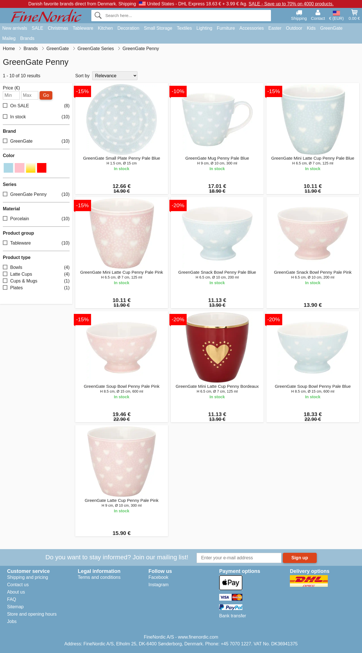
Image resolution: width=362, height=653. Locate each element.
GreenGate (331, 28)
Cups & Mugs (36, 281)
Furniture (226, 28)
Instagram (158, 584)
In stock (36, 117)
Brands (27, 38)
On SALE (36, 106)
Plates (36, 287)
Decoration (128, 28)
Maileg (9, 38)
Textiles (184, 28)
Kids (311, 28)
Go (46, 95)
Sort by (82, 75)
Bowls (36, 267)
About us (16, 592)
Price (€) (11, 88)
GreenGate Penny (36, 194)
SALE (37, 28)
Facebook (158, 577)
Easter (274, 28)
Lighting (204, 28)
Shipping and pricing (27, 577)
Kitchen (105, 28)
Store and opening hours (32, 614)
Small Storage (158, 28)
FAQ (11, 599)
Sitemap (15, 606)
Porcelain (36, 218)
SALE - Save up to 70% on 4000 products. (291, 3)
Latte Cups (36, 274)
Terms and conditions (99, 577)
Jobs (12, 621)
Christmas (58, 28)
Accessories (252, 28)
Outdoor (294, 28)
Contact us (18, 584)
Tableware (83, 28)
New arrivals (14, 28)
